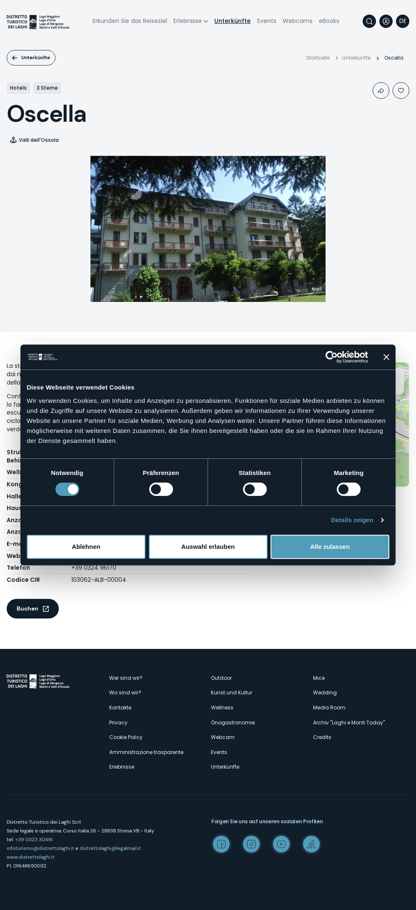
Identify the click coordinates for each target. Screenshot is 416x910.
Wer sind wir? (126, 677)
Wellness (222, 707)
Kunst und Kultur (231, 692)
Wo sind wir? (125, 692)
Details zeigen (352, 519)
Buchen (27, 608)
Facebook (221, 844)
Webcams (298, 21)
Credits (322, 737)
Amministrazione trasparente (146, 752)
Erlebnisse (187, 21)
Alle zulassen (330, 546)
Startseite (318, 57)
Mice (319, 677)
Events (266, 21)
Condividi (381, 90)
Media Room (329, 707)
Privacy (118, 722)
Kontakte (120, 707)
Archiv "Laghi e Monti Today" (349, 722)
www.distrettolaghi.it (31, 857)
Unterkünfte (232, 21)
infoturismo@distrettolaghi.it (40, 848)
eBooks (329, 21)
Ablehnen (86, 546)
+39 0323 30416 (34, 839)
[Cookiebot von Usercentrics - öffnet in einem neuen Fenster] (331, 357)
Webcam (223, 737)
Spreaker (311, 844)
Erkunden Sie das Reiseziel (130, 21)
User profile (386, 21)
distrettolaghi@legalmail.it (110, 848)
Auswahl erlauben (208, 546)
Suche (369, 21)
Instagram (251, 844)
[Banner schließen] (386, 357)
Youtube (281, 844)
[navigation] (402, 21)
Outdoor (221, 677)
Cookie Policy (126, 737)
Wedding (325, 692)
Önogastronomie (233, 722)
